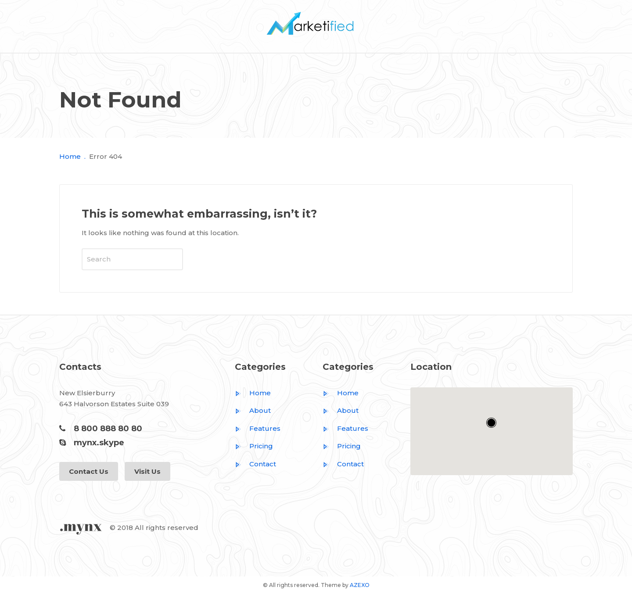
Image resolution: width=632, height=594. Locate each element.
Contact (255, 464)
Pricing (254, 446)
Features (257, 428)
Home (70, 156)
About (253, 410)
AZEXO (360, 585)
